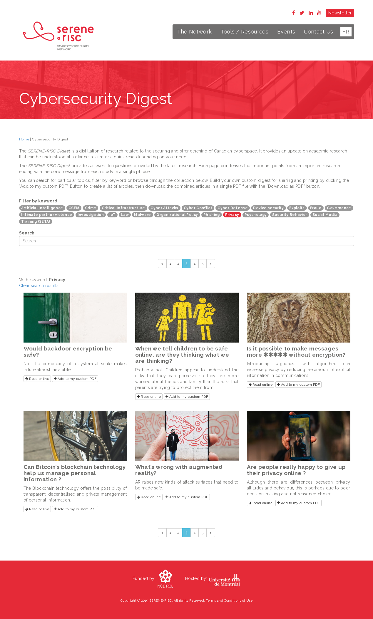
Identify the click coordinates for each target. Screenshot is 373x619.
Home (24, 139)
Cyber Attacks (164, 208)
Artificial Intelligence (42, 208)
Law (125, 215)
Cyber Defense (233, 208)
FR (345, 31)
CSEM (73, 208)
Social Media (324, 215)
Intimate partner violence (46, 215)
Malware (142, 215)
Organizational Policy (177, 215)
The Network (194, 31)
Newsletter (340, 13)
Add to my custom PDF (75, 379)
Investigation (91, 215)
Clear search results (39, 285)
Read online (37, 379)
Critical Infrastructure (123, 208)
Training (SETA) (35, 221)
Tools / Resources (244, 31)
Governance (339, 208)
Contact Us (318, 31)
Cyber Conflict (198, 208)
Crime (90, 208)
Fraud (316, 208)
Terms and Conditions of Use (229, 601)
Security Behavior (289, 215)
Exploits (297, 208)
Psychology (256, 215)
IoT (112, 215)
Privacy (232, 215)
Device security (268, 208)
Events (286, 31)
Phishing (211, 215)
